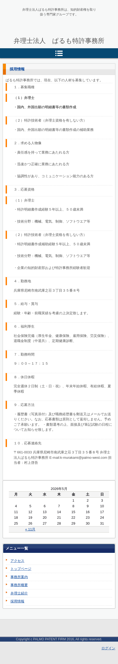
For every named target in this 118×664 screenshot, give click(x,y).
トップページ (20, 569)
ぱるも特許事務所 (42, 36)
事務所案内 (19, 577)
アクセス (17, 561)
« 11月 (30, 529)
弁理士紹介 (19, 593)
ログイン (108, 648)
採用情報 (17, 601)
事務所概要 (19, 585)
